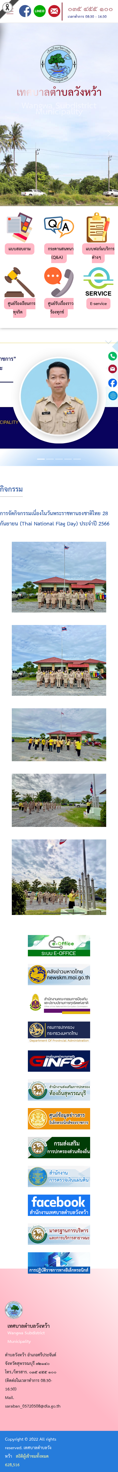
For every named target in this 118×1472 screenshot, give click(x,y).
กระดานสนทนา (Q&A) (61, 253)
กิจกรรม (11, 489)
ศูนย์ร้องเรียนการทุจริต (21, 308)
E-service (98, 304)
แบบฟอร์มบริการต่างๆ (100, 253)
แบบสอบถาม (20, 249)
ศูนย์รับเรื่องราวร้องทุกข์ (61, 308)
